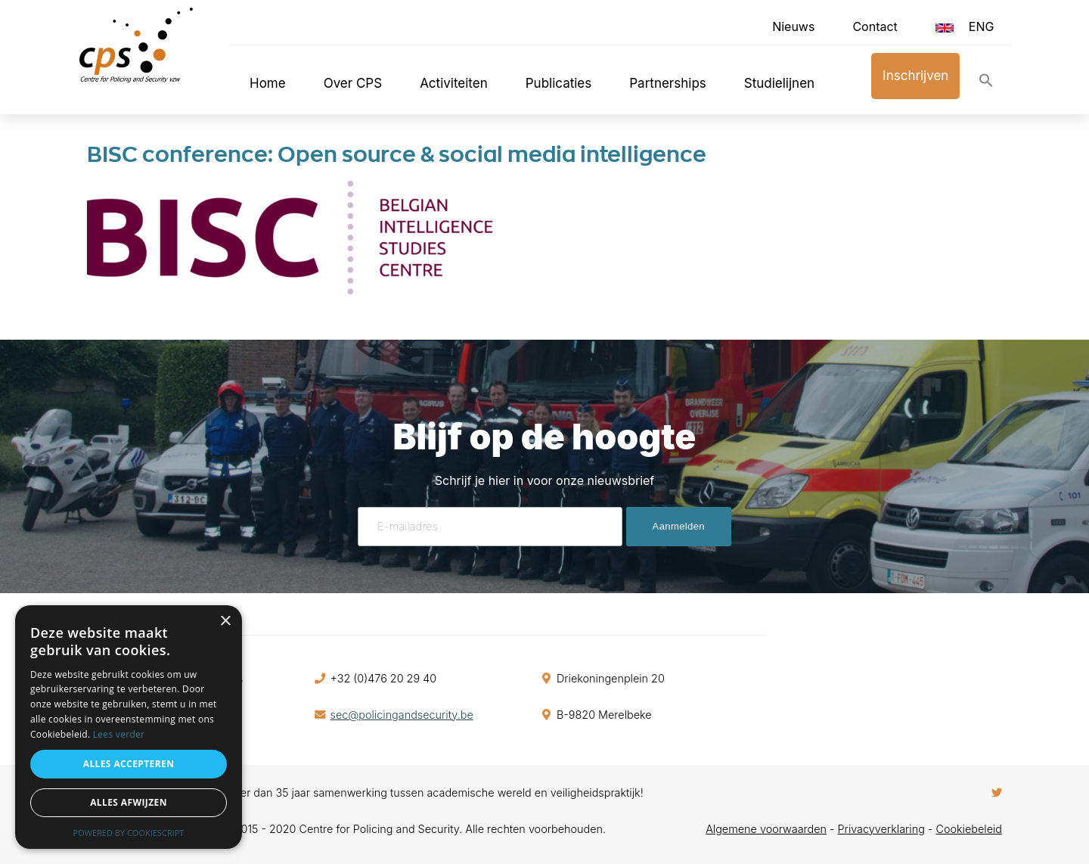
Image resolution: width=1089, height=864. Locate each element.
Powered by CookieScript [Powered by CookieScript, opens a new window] (129, 832)
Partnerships (667, 83)
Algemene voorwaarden (766, 828)
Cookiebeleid (968, 828)
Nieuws (793, 26)
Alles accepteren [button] (129, 763)
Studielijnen (779, 83)
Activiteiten (454, 83)
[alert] (128, 727)
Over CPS (353, 83)
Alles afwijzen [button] (128, 802)
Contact (874, 26)
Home (268, 83)
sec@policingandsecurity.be (401, 714)
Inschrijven (915, 75)
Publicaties (559, 83)
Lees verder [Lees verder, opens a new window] (119, 734)
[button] (986, 83)
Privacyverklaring (881, 828)
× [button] (225, 621)
